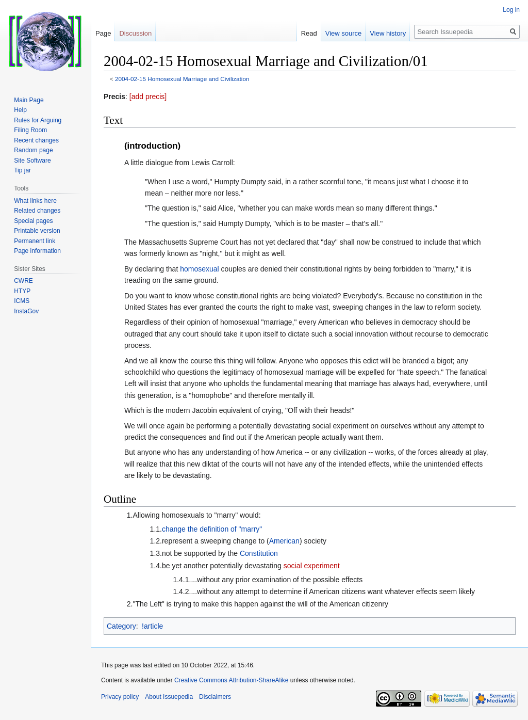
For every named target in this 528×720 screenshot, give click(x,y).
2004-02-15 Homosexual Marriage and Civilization (182, 78)
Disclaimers (215, 696)
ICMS (21, 301)
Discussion (135, 33)
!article (152, 626)
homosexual (199, 269)
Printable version (37, 230)
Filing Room (30, 130)
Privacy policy (120, 696)
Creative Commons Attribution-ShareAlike (231, 680)
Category (121, 626)
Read (309, 33)
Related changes (37, 210)
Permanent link (34, 241)
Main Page (28, 100)
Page (103, 33)
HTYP (22, 291)
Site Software (32, 160)
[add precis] (148, 96)
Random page (33, 150)
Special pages (33, 221)
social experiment (312, 566)
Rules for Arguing (37, 120)
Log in (511, 9)
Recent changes (36, 140)
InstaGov (26, 311)
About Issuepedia (169, 696)
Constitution (259, 553)
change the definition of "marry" (212, 529)
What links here (35, 200)
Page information (37, 250)
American (284, 541)
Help (20, 110)
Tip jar (22, 170)
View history (388, 33)
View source (343, 33)
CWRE (23, 280)
